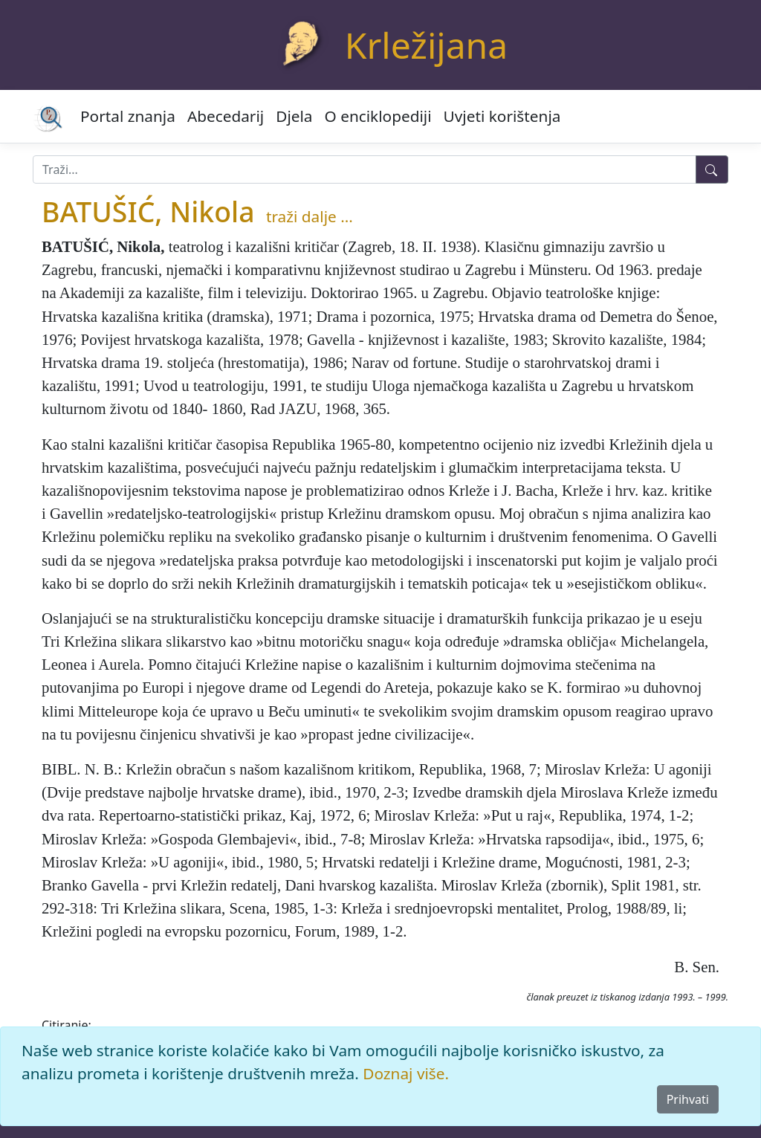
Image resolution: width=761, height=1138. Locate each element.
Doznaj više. (406, 1073)
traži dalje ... (309, 216)
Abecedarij (225, 116)
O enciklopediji (378, 116)
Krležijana (426, 45)
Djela (294, 116)
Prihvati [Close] (688, 1099)
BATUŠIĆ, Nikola (148, 211)
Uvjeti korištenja (502, 116)
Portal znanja (127, 116)
